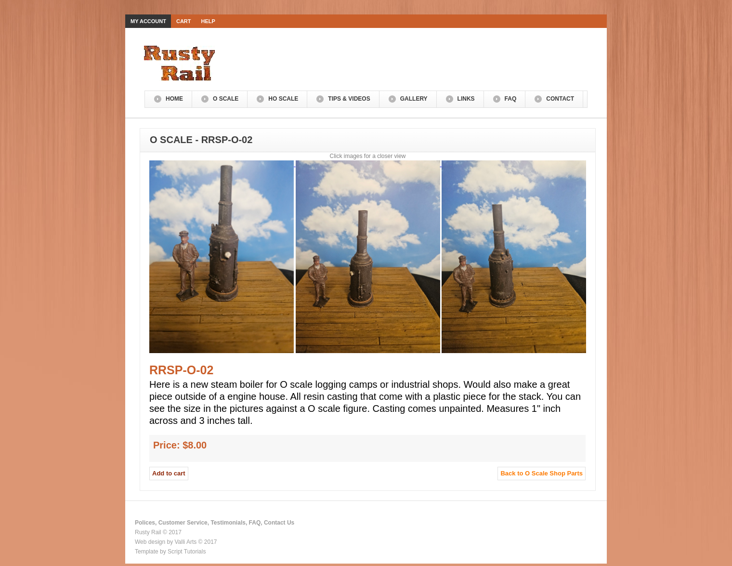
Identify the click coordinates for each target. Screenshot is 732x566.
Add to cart (168, 473)
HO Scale (283, 98)
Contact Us (279, 522)
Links (466, 98)
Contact (560, 98)
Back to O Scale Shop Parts (541, 473)
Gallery (414, 98)
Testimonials (227, 522)
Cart (183, 21)
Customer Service (183, 522)
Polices (145, 522)
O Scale (225, 98)
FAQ (511, 98)
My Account (148, 21)
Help (208, 21)
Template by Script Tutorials (170, 551)
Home (174, 98)
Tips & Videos (349, 98)
